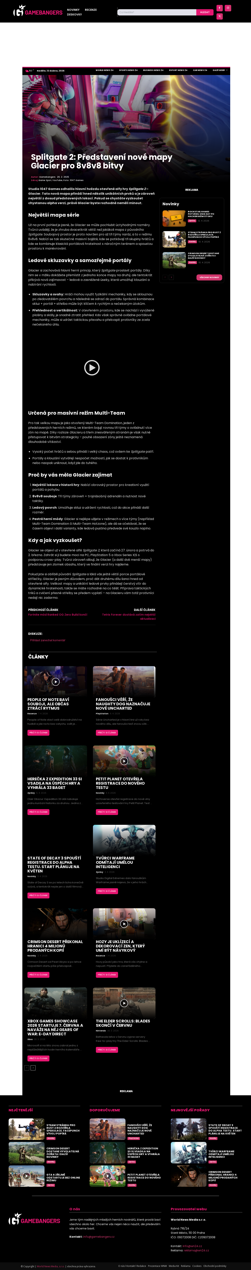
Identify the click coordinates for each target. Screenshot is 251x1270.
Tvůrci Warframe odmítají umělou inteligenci (115, 862)
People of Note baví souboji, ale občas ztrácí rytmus (48, 704)
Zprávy (31, 793)
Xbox (30, 1039)
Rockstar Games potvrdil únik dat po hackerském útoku (201, 214)
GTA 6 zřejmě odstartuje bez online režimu (63, 1177)
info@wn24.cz (192, 1246)
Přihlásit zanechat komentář (47, 640)
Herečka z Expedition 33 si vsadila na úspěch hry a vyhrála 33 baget (54, 783)
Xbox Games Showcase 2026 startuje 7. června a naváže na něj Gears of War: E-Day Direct (55, 1027)
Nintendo (101, 1031)
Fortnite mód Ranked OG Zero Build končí (57, 615)
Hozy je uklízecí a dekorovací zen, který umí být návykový (120, 946)
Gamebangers (47, 176)
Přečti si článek (38, 732)
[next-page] (33, 1067)
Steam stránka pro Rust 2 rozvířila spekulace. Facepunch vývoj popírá (204, 235)
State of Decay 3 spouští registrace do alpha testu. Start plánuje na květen (54, 864)
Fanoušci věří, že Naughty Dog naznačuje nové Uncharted (123, 704)
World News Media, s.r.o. (51, 1266)
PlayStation (102, 714)
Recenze (32, 714)
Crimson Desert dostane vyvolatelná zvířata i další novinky (203, 256)
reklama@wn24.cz (196, 1250)
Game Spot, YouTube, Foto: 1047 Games (61, 180)
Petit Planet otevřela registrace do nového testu (120, 783)
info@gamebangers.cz (99, 1237)
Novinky (100, 793)
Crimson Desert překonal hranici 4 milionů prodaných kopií (55, 946)
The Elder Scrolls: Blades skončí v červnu (123, 1023)
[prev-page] (26, 1067)
